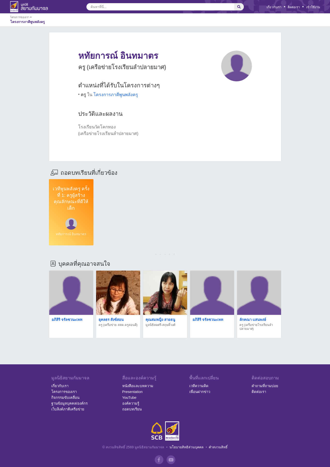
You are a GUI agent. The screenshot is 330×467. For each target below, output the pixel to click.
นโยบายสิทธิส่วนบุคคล (186, 447)
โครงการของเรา (64, 392)
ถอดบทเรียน (132, 409)
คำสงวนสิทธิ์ (218, 447)
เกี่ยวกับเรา (274, 7)
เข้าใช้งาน (313, 7)
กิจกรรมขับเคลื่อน (65, 397)
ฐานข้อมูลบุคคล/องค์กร (69, 403)
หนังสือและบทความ (137, 386)
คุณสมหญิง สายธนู (160, 319)
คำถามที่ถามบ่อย (265, 386)
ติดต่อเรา (294, 7)
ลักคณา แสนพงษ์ (252, 319)
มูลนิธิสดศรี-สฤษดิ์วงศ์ (160, 325)
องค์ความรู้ (130, 403)
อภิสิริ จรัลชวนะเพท (67, 319)
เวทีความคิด (198, 386)
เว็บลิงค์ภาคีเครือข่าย (67, 409)
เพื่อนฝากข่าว (199, 392)
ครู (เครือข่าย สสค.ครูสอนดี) (118, 325)
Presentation (132, 392)
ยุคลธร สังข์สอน (111, 319)
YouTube (129, 397)
